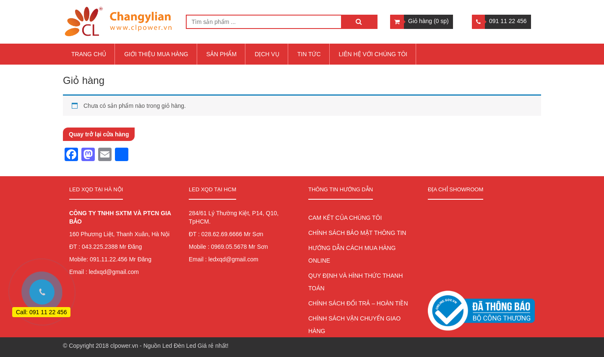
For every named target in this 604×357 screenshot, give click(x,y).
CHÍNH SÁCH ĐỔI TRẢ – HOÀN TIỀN (358, 303)
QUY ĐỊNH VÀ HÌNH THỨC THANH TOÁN (355, 282)
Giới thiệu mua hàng (156, 54)
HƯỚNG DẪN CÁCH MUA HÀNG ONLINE (352, 254)
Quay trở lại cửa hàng (99, 134)
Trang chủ (88, 54)
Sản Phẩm (221, 54)
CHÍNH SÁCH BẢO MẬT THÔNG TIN (357, 232)
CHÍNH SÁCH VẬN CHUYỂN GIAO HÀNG (354, 324)
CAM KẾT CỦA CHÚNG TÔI (345, 217)
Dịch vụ (267, 54)
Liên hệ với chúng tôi (373, 54)
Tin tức (309, 54)
